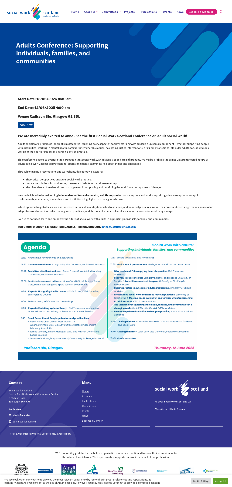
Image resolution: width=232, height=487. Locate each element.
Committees (112, 11)
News (179, 12)
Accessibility (65, 433)
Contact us (15, 409)
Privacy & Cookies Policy (43, 433)
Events (167, 12)
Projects (131, 11)
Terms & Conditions (19, 433)
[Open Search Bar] (221, 11)
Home (75, 12)
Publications (151, 11)
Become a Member (203, 11)
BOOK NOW (26, 125)
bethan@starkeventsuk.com (118, 227)
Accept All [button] (220, 481)
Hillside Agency (176, 409)
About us (91, 11)
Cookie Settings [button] (201, 481)
